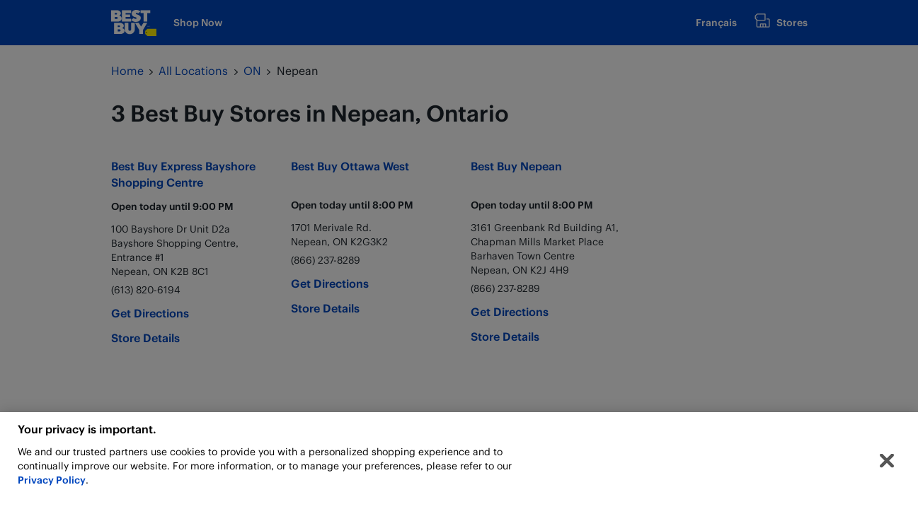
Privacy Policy (52, 483)
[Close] (886, 464)
